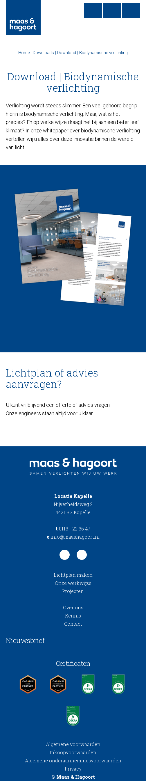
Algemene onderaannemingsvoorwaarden (73, 760)
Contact (73, 624)
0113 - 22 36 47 (73, 529)
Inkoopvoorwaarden (73, 752)
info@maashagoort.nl (73, 537)
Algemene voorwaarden (73, 744)
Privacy (73, 769)
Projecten (73, 591)
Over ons (73, 607)
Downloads (43, 52)
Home (24, 52)
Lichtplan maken (73, 575)
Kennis (73, 616)
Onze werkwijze (73, 583)
